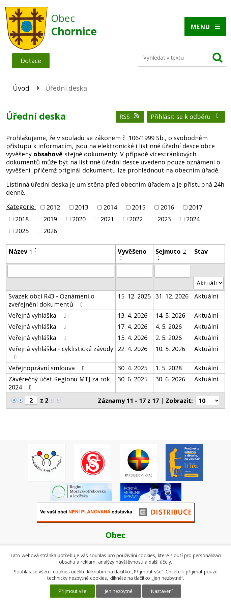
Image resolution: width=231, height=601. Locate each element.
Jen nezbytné (119, 591)
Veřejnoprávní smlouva (47, 368)
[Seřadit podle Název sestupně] (36, 251)
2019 (50, 219)
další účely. (160, 562)
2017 (195, 207)
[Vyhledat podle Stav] (208, 283)
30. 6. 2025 (132, 379)
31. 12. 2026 (172, 296)
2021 (107, 219)
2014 (110, 207)
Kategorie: (21, 206)
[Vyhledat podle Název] (60, 271)
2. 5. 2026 (168, 338)
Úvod (21, 88)
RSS (130, 117)
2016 (167, 207)
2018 (22, 219)
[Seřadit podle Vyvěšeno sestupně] (121, 259)
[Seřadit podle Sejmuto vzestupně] (159, 256)
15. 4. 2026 (132, 338)
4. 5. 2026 (168, 326)
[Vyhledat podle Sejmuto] (172, 271)
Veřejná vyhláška (38, 315)
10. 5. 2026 (170, 349)
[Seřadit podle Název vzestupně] (36, 248)
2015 (138, 207)
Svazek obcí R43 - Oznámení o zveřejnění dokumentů (51, 300)
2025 (22, 231)
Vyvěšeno (132, 251)
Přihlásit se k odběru (186, 117)
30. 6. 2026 (170, 379)
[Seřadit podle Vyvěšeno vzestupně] (121, 256)
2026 (50, 231)
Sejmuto (170, 251)
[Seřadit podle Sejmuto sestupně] (159, 259)
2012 (53, 207)
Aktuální (206, 296)
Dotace (31, 61)
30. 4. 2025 (132, 368)
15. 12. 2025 (134, 296)
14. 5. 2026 (170, 315)
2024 (193, 219)
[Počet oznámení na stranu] (208, 400)
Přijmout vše (72, 591)
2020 (79, 219)
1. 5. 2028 (168, 368)
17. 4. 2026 (132, 326)
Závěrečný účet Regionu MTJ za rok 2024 (59, 383)
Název (20, 251)
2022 (136, 219)
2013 (81, 207)
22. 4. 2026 (132, 349)
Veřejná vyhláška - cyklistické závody (60, 352)
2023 (164, 219)
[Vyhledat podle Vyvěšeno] (134, 271)
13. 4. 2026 (132, 315)
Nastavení (162, 591)
